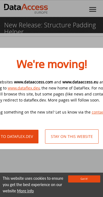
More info (25, 191)
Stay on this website (72, 136)
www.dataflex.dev (24, 88)
